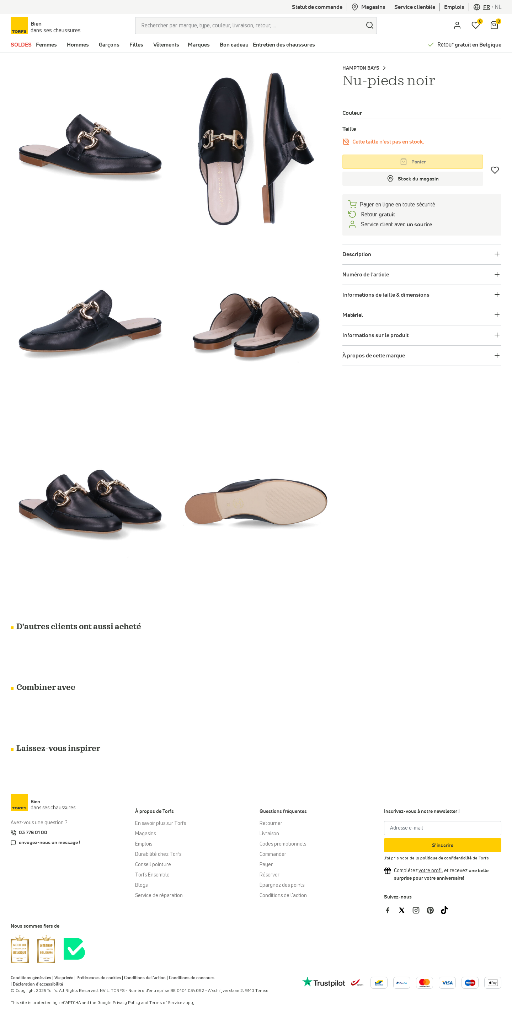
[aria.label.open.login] (457, 25)
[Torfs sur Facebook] (391, 910)
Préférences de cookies (98, 978)
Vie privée (63, 978)
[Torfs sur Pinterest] (434, 910)
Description (356, 254)
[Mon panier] (494, 25)
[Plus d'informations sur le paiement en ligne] (379, 983)
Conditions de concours (191, 978)
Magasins (368, 7)
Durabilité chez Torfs (158, 854)
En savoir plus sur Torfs (160, 823)
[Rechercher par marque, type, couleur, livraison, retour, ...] (249, 25)
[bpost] (356, 982)
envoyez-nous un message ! (49, 842)
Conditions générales (31, 978)
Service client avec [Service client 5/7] (395, 224)
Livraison (269, 833)
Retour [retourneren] (377, 214)
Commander (273, 854)
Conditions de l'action (283, 895)
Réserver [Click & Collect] (269, 875)
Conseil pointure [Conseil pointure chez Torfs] (153, 864)
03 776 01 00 (33, 832)
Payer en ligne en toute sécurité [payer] (397, 204)
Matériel (352, 315)
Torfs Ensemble (152, 875)
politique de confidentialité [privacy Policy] (445, 858)
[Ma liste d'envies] (476, 25)
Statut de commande (317, 7)
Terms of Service (165, 1003)
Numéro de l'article (365, 274)
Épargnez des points (282, 885)
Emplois (454, 7)
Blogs (141, 885)
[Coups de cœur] (495, 170)
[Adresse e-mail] (442, 828)
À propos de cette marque (373, 355)
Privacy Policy (126, 1003)
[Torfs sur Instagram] (419, 910)
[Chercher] (370, 25)
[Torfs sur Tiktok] (447, 910)
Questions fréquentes (283, 811)
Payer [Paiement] (266, 864)
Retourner (271, 823)
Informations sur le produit (375, 335)
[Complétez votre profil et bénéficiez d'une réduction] (430, 870)
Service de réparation (159, 895)
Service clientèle (414, 7)
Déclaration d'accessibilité (38, 984)
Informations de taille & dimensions (386, 295)
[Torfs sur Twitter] (405, 910)
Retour (469, 45)
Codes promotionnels (283, 844)
